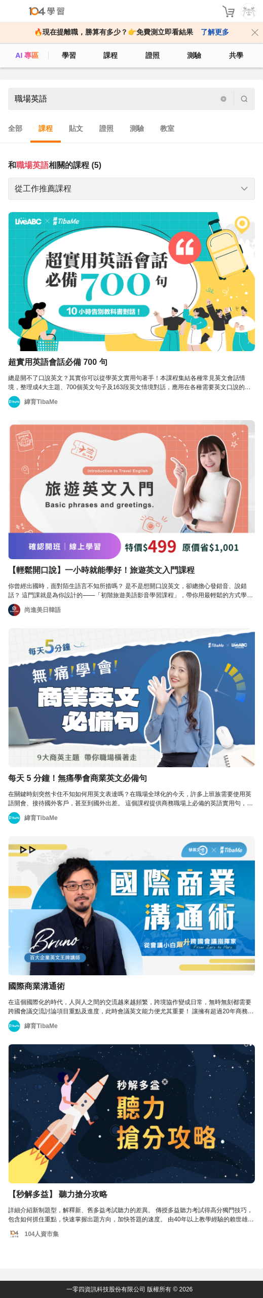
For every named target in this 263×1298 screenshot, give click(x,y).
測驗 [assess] (194, 55)
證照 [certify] (152, 55)
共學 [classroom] (236, 55)
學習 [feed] (69, 55)
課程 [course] (110, 55)
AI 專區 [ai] (27, 55)
